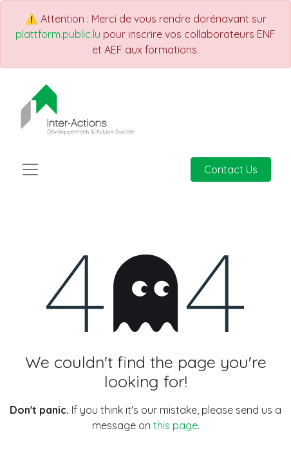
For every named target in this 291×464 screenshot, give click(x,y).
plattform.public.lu (57, 34)
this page (175, 425)
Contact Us (231, 169)
